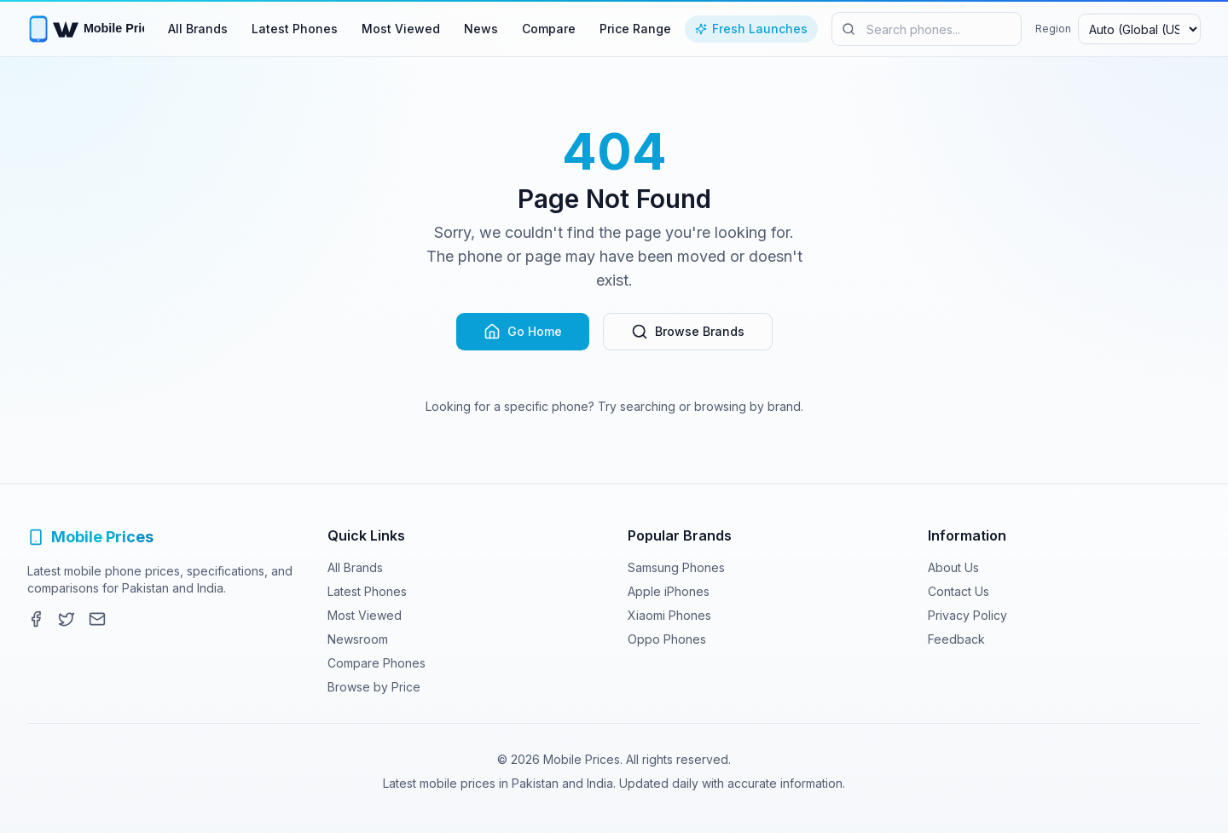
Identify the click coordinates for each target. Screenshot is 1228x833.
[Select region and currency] (1139, 29)
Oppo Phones (667, 639)
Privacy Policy (967, 615)
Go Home (523, 331)
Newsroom (357, 639)
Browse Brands (687, 331)
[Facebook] (35, 619)
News (481, 28)
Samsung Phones (676, 567)
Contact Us (958, 591)
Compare (549, 28)
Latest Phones (295, 28)
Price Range (635, 28)
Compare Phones (376, 663)
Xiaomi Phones (669, 615)
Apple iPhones (669, 591)
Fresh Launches (751, 28)
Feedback (956, 639)
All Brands (198, 28)
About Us (953, 567)
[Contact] (97, 619)
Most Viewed (401, 28)
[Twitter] (66, 619)
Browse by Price (373, 687)
